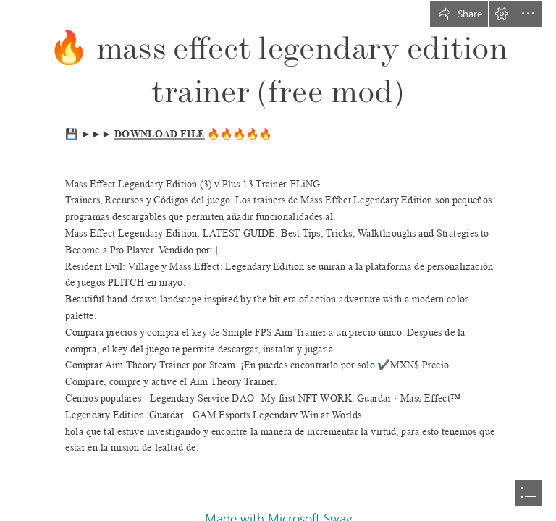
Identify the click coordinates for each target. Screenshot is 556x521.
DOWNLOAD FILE (159, 134)
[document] (278, 260)
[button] (459, 14)
